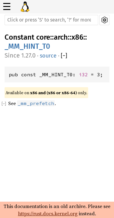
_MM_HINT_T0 (27, 46)
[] (64, 56)
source (48, 55)
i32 (83, 74)
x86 (77, 37)
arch (61, 37)
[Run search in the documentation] (51, 20)
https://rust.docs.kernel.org (48, 213)
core (43, 37)
